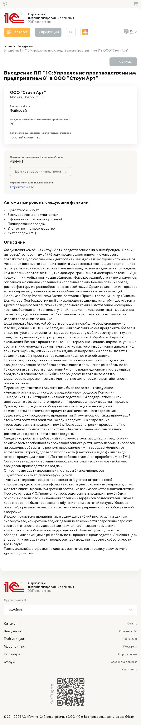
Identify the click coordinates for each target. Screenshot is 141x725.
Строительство (22, 187)
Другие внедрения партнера (38, 171)
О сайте (132, 623)
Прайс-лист (129, 639)
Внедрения (25, 46)
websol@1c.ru (125, 716)
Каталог (10, 624)
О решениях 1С (128, 631)
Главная (9, 46)
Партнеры (12, 654)
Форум (9, 662)
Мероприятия (15, 647)
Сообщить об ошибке (124, 662)
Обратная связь (127, 654)
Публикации (14, 639)
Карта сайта (129, 669)
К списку (126, 62)
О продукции (48, 32)
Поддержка (130, 646)
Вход (133, 31)
